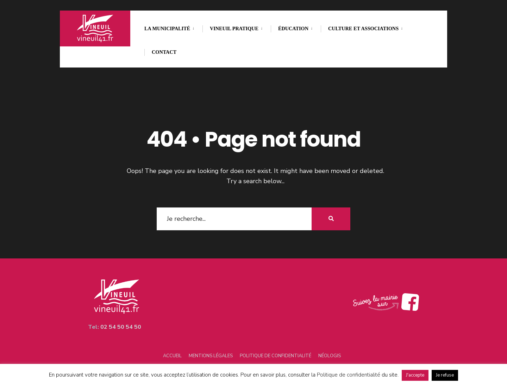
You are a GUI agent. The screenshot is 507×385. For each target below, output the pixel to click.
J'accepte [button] (415, 375)
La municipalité (167, 28)
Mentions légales (211, 356)
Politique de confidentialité (275, 356)
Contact (164, 52)
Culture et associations (363, 28)
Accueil (172, 356)
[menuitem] (173, 27)
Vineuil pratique (234, 28)
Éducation (293, 28)
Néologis (329, 356)
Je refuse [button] (445, 375)
